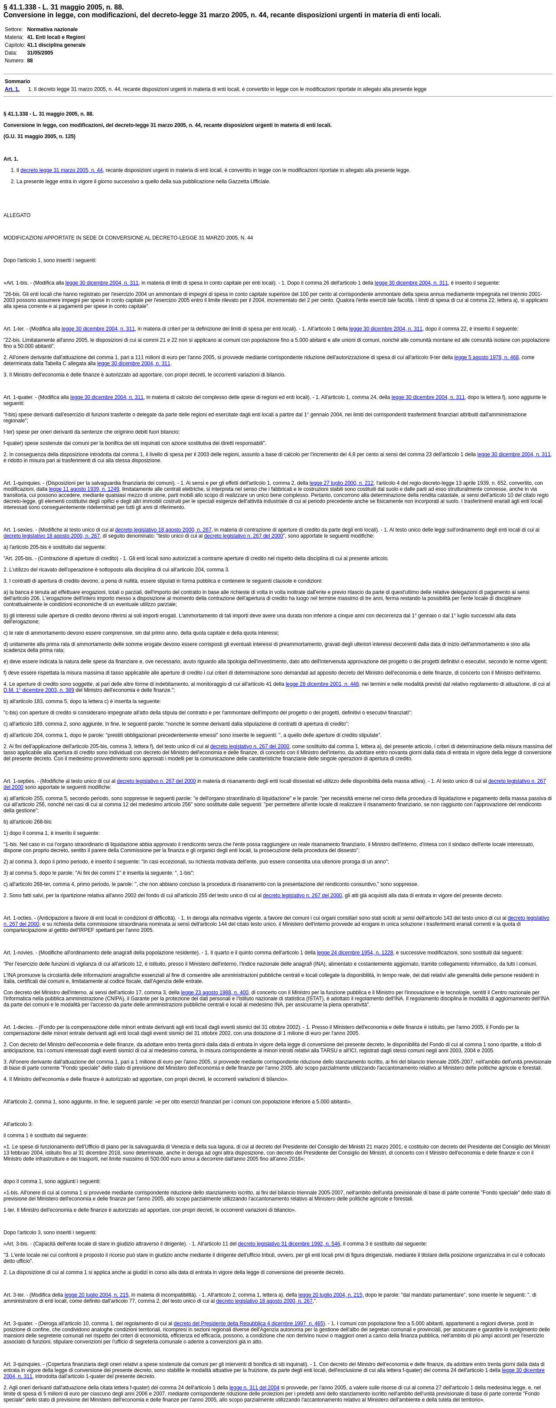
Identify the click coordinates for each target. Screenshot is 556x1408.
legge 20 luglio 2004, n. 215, (331, 1295)
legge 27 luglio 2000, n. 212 (341, 483)
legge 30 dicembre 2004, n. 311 (102, 283)
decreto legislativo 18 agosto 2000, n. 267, (52, 536)
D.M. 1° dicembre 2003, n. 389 (38, 690)
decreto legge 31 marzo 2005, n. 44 (61, 170)
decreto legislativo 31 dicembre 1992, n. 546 (289, 1244)
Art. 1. (10, 159)
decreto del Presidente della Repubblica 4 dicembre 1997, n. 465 (248, 1323)
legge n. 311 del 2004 (254, 1388)
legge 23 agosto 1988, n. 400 (214, 992)
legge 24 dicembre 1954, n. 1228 (355, 953)
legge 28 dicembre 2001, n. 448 (322, 684)
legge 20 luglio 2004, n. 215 (96, 1295)
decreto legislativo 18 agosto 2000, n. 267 (163, 530)
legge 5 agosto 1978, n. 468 (486, 357)
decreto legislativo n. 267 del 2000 (243, 536)
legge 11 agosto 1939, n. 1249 (84, 489)
